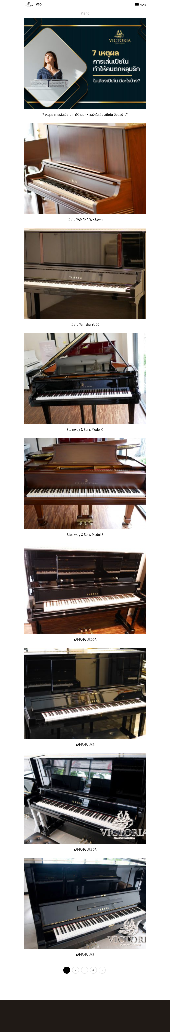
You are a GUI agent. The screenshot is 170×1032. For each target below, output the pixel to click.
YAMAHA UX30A (85, 849)
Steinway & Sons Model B (85, 534)
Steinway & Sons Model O (85, 429)
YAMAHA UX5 (85, 744)
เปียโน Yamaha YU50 (85, 324)
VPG (39, 4)
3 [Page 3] (84, 970)
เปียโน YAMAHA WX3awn (85, 219)
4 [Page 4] (93, 970)
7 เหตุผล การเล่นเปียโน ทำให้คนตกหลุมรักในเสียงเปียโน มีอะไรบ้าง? (85, 114)
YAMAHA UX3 (85, 954)
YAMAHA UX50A (85, 639)
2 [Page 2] (75, 970)
